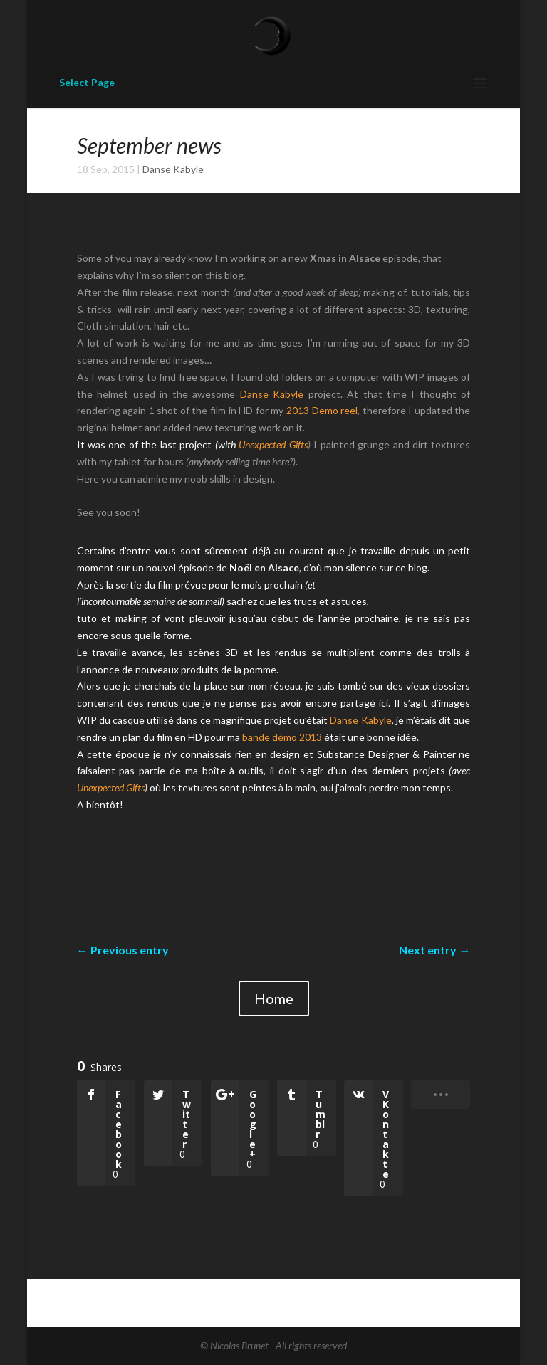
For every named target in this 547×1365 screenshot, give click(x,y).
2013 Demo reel (322, 410)
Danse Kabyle (173, 169)
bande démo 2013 (282, 737)
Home (273, 998)
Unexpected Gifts (273, 444)
